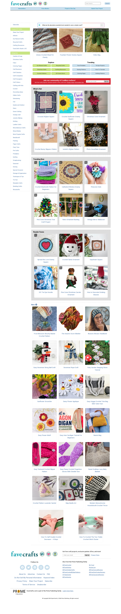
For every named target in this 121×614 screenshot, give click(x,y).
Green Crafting (17, 111)
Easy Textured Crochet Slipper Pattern (44, 470)
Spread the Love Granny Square (45, 261)
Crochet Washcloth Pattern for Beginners (45, 188)
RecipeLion (92, 567)
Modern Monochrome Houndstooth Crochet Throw (97, 504)
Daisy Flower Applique (71, 401)
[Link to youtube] (47, 567)
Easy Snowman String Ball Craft (44, 367)
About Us (22, 574)
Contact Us (41, 574)
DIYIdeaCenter (67, 575)
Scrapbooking (17, 160)
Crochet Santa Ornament (70, 260)
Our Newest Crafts (18, 39)
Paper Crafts (16, 144)
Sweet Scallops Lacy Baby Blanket (97, 470)
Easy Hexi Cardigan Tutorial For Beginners (71, 436)
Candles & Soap (17, 56)
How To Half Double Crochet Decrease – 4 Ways (51, 538)
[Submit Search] (107, 3)
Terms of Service (28, 585)
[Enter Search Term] (93, 3)
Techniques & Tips (18, 176)
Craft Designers (17, 79)
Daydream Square (96, 260)
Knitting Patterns (100, 73)
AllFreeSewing (67, 577)
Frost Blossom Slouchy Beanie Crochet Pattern (44, 335)
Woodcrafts (16, 189)
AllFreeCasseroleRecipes (96, 575)
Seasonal (15, 163)
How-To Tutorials (100, 69)
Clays (14, 63)
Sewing (15, 167)
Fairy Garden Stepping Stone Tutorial (97, 369)
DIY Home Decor (60, 73)
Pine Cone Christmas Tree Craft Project (46, 221)
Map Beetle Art (71, 503)
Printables (16, 154)
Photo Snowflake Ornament (96, 149)
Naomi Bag (97, 435)
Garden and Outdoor (18, 105)
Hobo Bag (96, 55)
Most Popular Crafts (19, 134)
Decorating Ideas (18, 92)
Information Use (79, 82)
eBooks (15, 35)
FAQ (48, 574)
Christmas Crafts (18, 59)
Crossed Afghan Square (45, 117)
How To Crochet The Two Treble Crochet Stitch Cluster (90, 538)
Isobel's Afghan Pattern (71, 149)
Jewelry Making (17, 118)
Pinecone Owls (96, 187)
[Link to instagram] (40, 567)
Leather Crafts (17, 124)
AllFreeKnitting (67, 567)
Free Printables (81, 65)
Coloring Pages (17, 66)
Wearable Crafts (17, 183)
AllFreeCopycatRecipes (96, 570)
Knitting (15, 121)
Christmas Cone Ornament (96, 117)
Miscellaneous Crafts (19, 128)
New (34, 305)
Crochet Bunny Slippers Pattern (46, 149)
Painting (15, 141)
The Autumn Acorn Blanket (71, 334)
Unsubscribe (41, 585)
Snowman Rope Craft (71, 367)
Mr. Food (91, 565)
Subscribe (16, 24)
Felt (14, 102)
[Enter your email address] (73, 555)
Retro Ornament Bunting (71, 220)
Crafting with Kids (18, 85)
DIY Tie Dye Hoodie (46, 292)
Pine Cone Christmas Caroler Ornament (71, 293)
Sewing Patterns (81, 69)
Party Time (16, 147)
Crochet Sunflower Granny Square (71, 118)
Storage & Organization (19, 173)
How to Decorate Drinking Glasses (96, 293)
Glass (14, 108)
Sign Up (106, 81)
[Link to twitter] (28, 567)
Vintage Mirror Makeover (96, 220)
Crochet (15, 89)
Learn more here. (68, 591)
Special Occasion (18, 170)
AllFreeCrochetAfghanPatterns (71, 572)
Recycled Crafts (17, 42)
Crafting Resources (18, 45)
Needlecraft (16, 137)
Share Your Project (18, 32)
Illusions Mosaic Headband (97, 334)
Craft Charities (17, 72)
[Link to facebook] (22, 567)
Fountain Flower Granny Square (71, 55)
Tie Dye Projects (100, 65)
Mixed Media (17, 131)
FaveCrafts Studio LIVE (20, 48)
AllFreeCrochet (67, 565)
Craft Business (17, 69)
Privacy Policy (71, 82)
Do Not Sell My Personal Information (28, 578)
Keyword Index (49, 578)
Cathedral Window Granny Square (71, 188)
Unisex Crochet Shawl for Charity (45, 56)
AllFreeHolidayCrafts (69, 570)
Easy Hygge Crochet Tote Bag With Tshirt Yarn (97, 402)
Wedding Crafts (17, 186)
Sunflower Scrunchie (44, 401)
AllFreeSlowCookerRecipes (97, 572)
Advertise (31, 574)
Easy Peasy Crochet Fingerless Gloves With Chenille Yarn (71, 470)
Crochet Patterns (41, 73)
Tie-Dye (15, 180)
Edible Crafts (17, 95)
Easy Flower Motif (44, 435)
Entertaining (16, 98)
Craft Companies (18, 76)
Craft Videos (16, 82)
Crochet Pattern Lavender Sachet (44, 503)
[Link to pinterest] (34, 567)
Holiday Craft (17, 115)
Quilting (15, 157)
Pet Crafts (16, 150)
